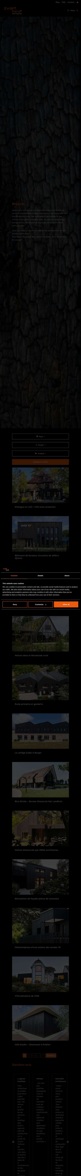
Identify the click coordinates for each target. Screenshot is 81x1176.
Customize (40, 604)
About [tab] (66, 575)
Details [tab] (40, 575)
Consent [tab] (14, 575)
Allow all (66, 604)
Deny (15, 604)
